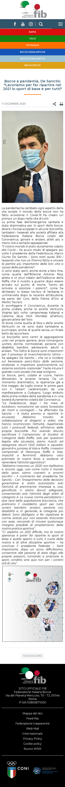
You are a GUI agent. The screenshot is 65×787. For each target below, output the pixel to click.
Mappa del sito (33, 713)
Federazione (32, 655)
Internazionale (32, 733)
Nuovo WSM (32, 748)
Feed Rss (32, 718)
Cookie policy (32, 743)
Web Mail (32, 728)
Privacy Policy (32, 738)
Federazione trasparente (32, 723)
